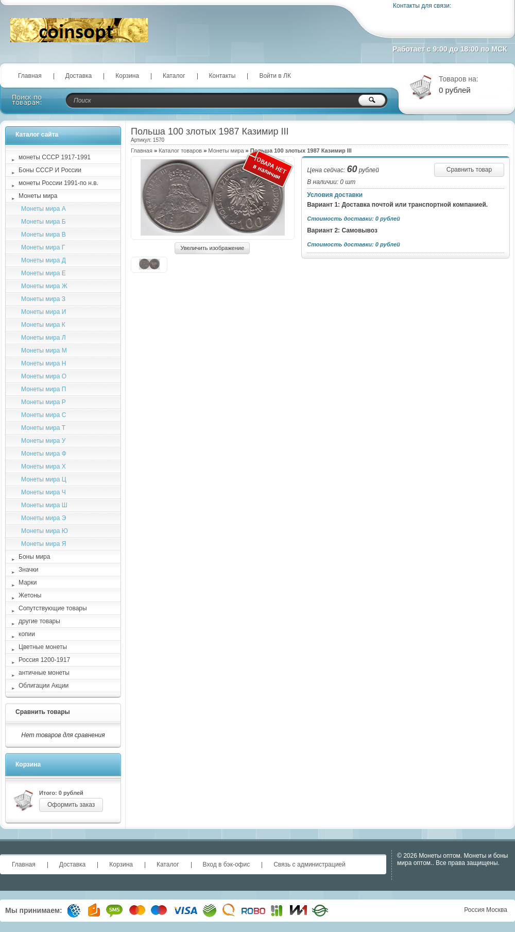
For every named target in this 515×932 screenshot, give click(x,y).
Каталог (174, 75)
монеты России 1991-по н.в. (58, 183)
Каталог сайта (36, 134)
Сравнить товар (469, 169)
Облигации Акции (43, 685)
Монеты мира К (43, 324)
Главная (30, 75)
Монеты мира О (43, 376)
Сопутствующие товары (53, 608)
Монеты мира (226, 150)
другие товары (39, 621)
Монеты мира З (43, 299)
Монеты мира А (43, 208)
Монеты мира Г (43, 247)
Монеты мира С (43, 415)
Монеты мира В (43, 234)
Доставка (78, 75)
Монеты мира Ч (43, 492)
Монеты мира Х (43, 466)
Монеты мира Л (43, 337)
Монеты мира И (43, 311)
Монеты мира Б (43, 221)
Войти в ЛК (275, 75)
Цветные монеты (43, 647)
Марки (28, 582)
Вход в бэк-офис (226, 864)
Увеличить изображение (212, 248)
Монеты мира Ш (44, 505)
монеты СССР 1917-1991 (55, 157)
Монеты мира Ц (43, 479)
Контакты (222, 75)
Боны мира (34, 556)
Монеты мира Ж (44, 286)
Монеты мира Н (43, 363)
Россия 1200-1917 (44, 659)
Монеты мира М (44, 350)
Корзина (127, 75)
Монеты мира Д (43, 260)
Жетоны (30, 595)
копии (27, 634)
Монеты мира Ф (43, 453)
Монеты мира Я (43, 543)
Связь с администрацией (309, 864)
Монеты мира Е (43, 273)
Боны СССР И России (50, 170)
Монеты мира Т (43, 427)
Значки (29, 569)
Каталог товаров (180, 150)
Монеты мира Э (43, 518)
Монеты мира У (43, 440)
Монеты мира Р (43, 402)
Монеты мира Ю (44, 531)
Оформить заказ (71, 804)
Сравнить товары (42, 711)
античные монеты (44, 672)
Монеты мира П (43, 389)
